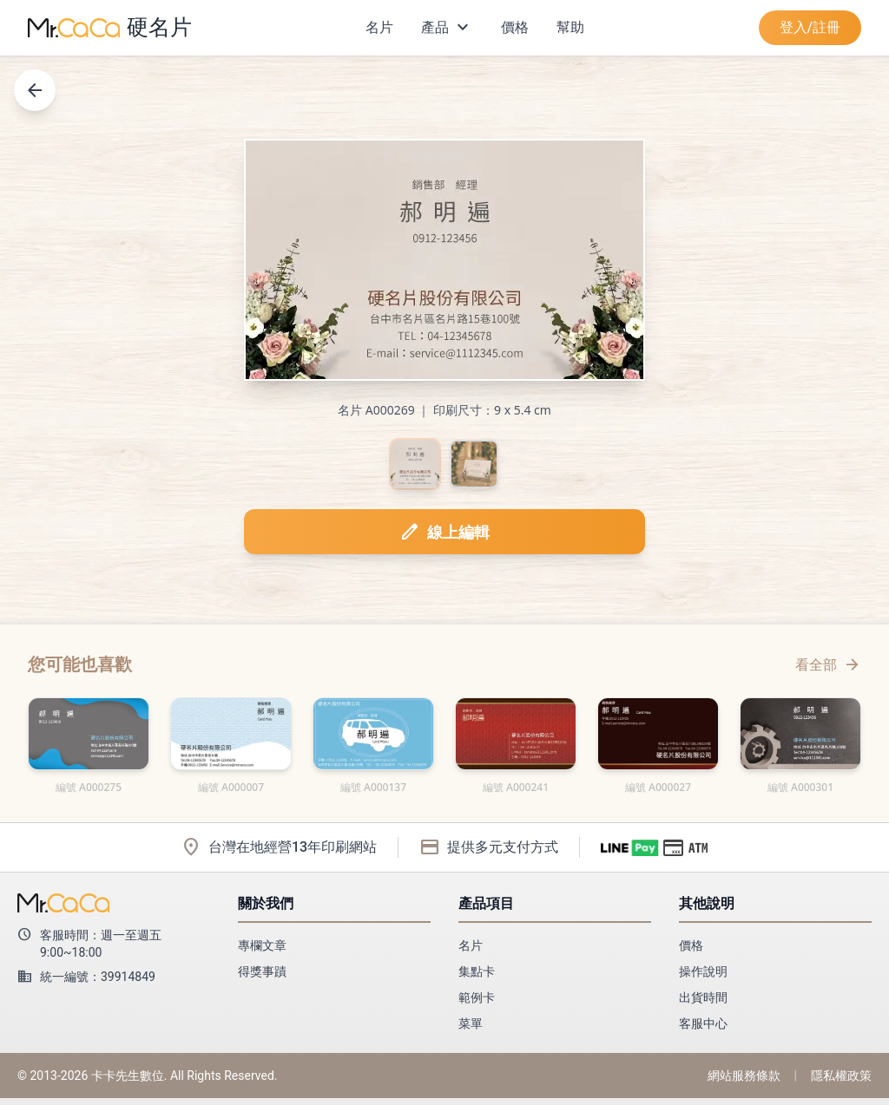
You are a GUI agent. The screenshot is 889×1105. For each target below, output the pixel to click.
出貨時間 (703, 1004)
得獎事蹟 (262, 978)
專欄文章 (262, 952)
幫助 (570, 27)
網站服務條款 (744, 1082)
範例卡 (476, 1004)
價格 (515, 27)
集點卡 (476, 978)
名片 (379, 27)
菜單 (470, 1030)
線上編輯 (444, 538)
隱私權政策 (841, 1082)
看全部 (828, 671)
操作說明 (703, 978)
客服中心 (703, 1030)
